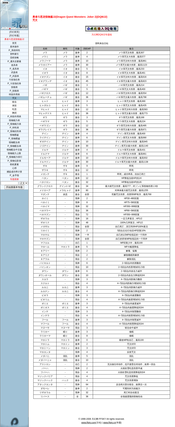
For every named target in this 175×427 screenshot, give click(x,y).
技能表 (14, 87)
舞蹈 (14, 113)
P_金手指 (14, 175)
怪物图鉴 (14, 135)
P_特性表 (14, 127)
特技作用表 (14, 94)
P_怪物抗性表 (14, 131)
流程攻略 (14, 57)
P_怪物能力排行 (14, 157)
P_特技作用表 (14, 116)
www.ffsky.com (88, 422)
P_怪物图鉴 (14, 138)
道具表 (14, 65)
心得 (14, 168)
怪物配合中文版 (14, 149)
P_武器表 (14, 76)
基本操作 (14, 46)
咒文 (14, 98)
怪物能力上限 (14, 153)
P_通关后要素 (14, 61)
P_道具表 (14, 68)
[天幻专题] (14, 35)
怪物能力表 (14, 120)
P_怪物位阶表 (14, 161)
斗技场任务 (14, 79)
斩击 (14, 102)
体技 (14, 105)
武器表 (14, 72)
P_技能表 (14, 91)
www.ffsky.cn (109, 422)
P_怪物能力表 (14, 124)
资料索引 (14, 54)
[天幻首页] (14, 32)
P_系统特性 (14, 50)
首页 (14, 43)
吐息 (14, 109)
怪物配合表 (14, 142)
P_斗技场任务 (14, 83)
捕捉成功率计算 (14, 171)
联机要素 (14, 164)
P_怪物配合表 (14, 146)
